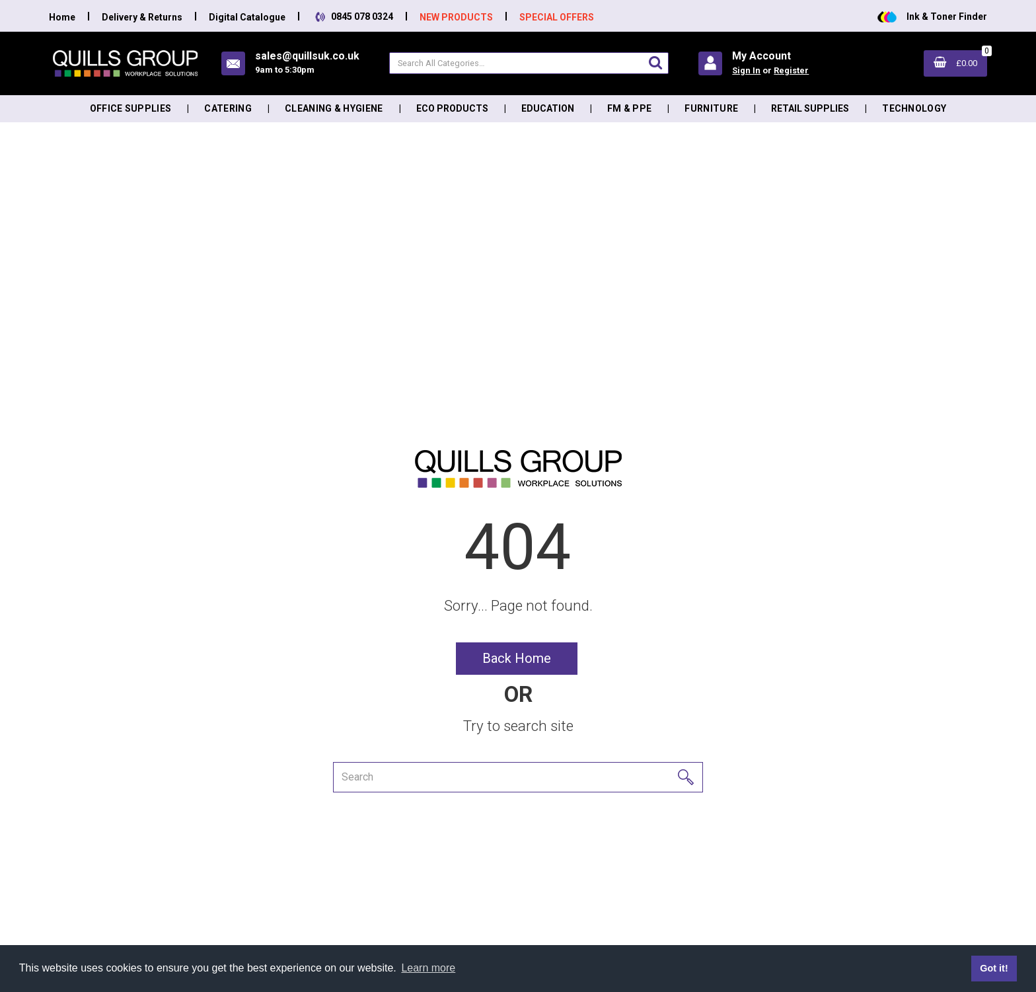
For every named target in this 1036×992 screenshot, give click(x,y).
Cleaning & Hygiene (334, 108)
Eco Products (452, 108)
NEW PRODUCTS (456, 17)
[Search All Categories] (529, 63)
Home (62, 17)
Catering (228, 108)
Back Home (516, 658)
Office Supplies (131, 108)
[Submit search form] (655, 62)
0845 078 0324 (352, 16)
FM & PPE (629, 108)
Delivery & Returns (142, 17)
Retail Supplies (810, 108)
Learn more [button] (428, 967)
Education (547, 108)
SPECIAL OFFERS (556, 17)
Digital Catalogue (247, 17)
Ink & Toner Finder (932, 16)
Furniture (711, 108)
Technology (914, 108)
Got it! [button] (994, 968)
